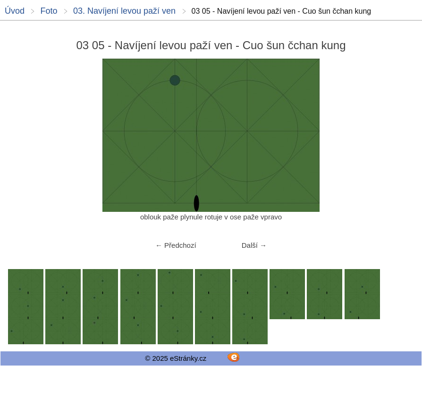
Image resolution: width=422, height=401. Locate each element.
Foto (48, 11)
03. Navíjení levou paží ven (124, 11)
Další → (254, 245)
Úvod (15, 11)
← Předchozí (175, 245)
